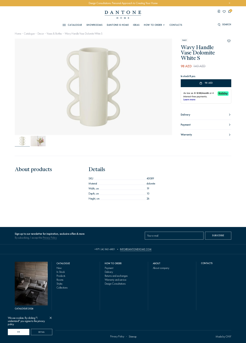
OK (18, 332)
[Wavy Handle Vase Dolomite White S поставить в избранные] (229, 41)
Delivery (109, 271)
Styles (59, 283)
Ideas (136, 25)
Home (18, 33)
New (59, 268)
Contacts (175, 25)
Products (60, 275)
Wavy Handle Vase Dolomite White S (83, 33)
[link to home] (123, 15)
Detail (41, 332)
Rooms (59, 279)
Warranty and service (115, 279)
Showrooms (94, 25)
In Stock (60, 271)
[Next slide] (148, 87)
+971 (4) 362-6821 (104, 249)
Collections (62, 287)
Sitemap (133, 336)
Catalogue (29, 33)
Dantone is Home (118, 25)
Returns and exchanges (116, 275)
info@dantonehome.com (136, 249)
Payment (109, 268)
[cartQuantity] (229, 11)
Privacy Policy (50, 237)
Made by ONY (223, 336)
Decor (40, 33)
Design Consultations (115, 283)
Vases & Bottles (54, 33)
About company (161, 268)
